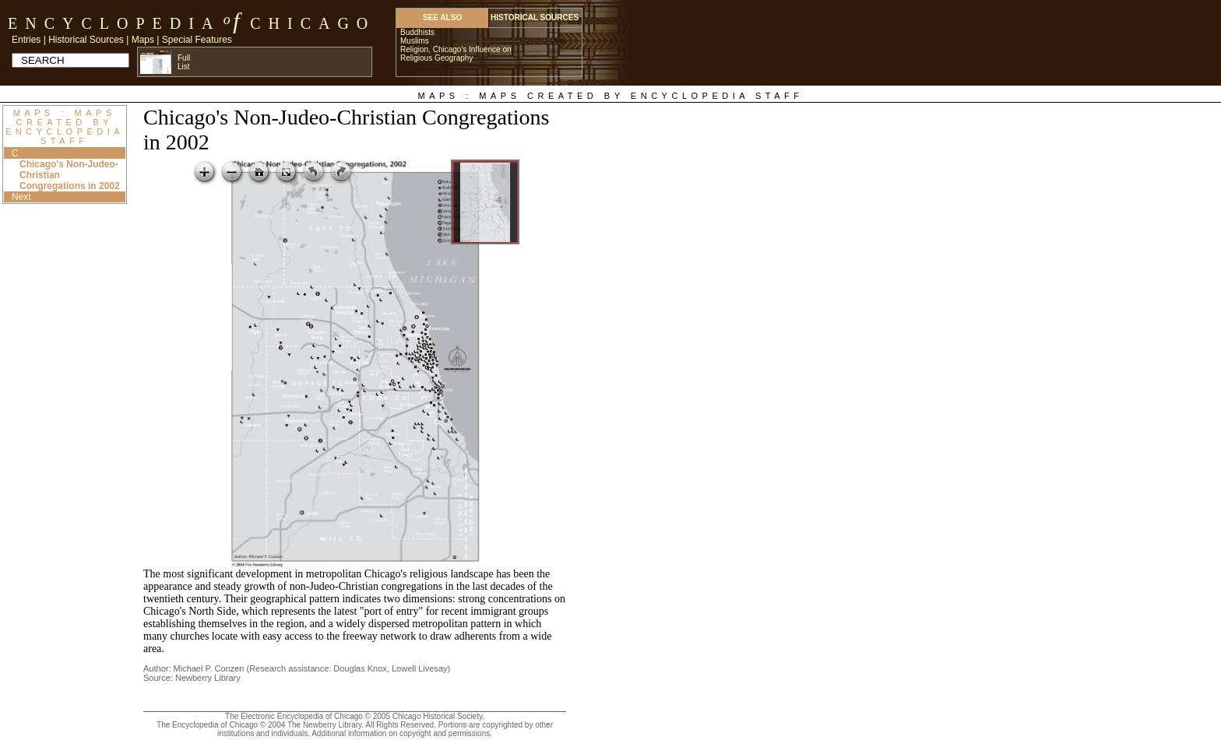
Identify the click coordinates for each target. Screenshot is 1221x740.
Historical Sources (86, 39)
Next (21, 196)
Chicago (312, 23)
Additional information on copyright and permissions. (401, 733)
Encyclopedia (114, 23)
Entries (26, 39)
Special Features (197, 39)
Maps (143, 39)
